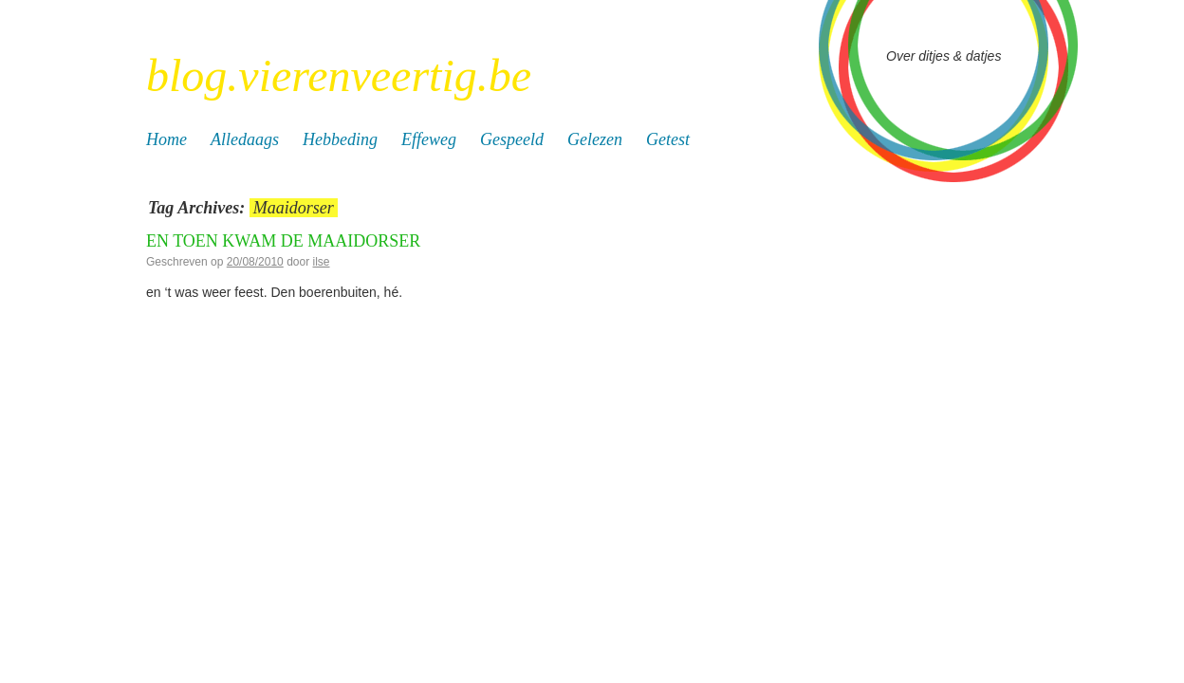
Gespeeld (512, 139)
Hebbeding (340, 139)
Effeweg (428, 139)
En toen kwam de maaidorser (283, 240)
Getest (668, 139)
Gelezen (594, 139)
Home (166, 139)
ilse (321, 261)
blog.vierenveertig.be (338, 75)
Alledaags (245, 139)
